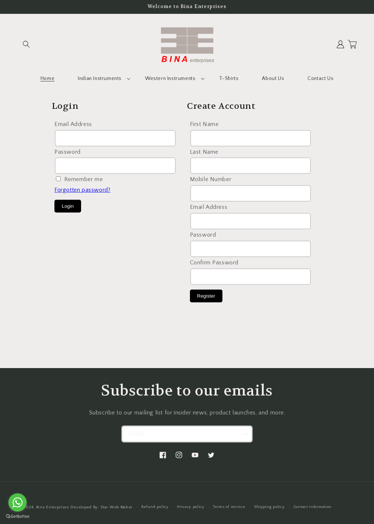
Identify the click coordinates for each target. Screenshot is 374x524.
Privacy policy (191, 507)
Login (68, 206)
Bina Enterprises (53, 507)
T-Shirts (229, 78)
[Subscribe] (244, 434)
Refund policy (155, 507)
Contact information (312, 507)
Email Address (73, 124)
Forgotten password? (82, 190)
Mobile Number (211, 179)
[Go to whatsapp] (17, 502)
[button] (26, 44)
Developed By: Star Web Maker (101, 507)
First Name (204, 124)
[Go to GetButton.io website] (17, 516)
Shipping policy (269, 507)
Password (67, 152)
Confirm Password (214, 262)
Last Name (204, 152)
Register (206, 296)
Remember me (83, 179)
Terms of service (229, 507)
